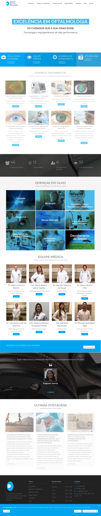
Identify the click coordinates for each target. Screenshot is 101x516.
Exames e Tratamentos (43, 3)
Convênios (78, 3)
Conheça (16, 297)
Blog (85, 3)
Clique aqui (11, 63)
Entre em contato (89, 348)
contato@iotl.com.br (82, 492)
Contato (91, 3)
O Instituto (31, 3)
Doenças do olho (57, 3)
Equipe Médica (69, 3)
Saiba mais (36, 63)
